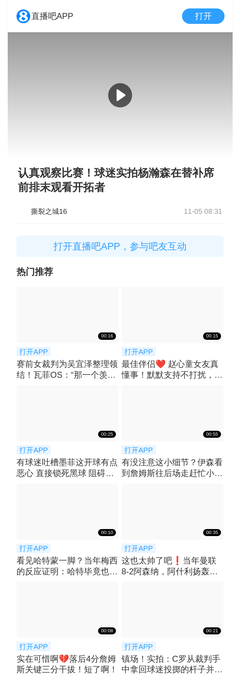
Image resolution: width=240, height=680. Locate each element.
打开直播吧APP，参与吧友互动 (120, 246)
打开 (203, 16)
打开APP (33, 352)
